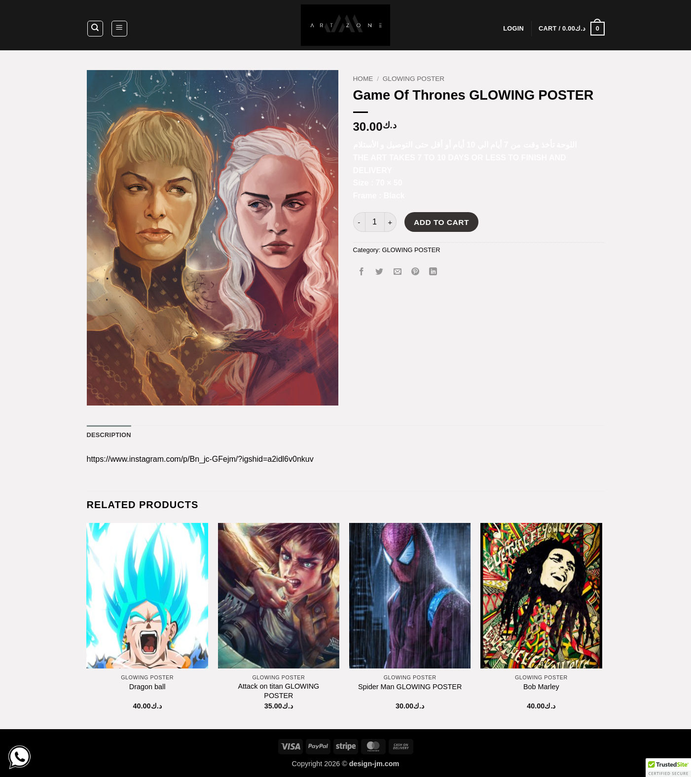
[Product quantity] (375, 222)
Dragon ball (147, 687)
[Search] (95, 29)
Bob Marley (541, 687)
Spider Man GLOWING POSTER (410, 687)
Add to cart (441, 222)
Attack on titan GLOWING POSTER (279, 691)
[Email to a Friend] (397, 272)
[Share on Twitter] (379, 272)
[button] (119, 29)
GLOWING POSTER (413, 78)
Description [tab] (109, 435)
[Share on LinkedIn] (433, 272)
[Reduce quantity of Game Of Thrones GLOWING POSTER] (359, 222)
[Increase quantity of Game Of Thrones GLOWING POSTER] (391, 222)
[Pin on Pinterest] (415, 272)
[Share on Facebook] (362, 272)
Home (363, 78)
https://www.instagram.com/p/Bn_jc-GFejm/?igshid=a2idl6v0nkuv (200, 459)
